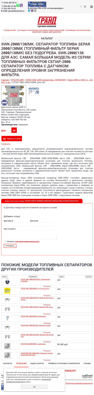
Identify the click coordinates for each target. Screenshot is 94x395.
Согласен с (23, 241)
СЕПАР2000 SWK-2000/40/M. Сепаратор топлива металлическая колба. (37, 354)
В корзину (14, 130)
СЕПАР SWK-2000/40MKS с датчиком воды (35, 288)
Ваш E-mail (34, 221)
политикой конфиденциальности (27, 241)
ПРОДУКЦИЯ (17, 79)
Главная (5, 79)
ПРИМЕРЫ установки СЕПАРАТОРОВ (64, 363)
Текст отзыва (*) (9, 229)
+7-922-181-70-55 (8, 8)
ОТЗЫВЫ (87, 363)
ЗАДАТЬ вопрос (37, 363)
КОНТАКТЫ (7, 363)
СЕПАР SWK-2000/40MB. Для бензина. (33, 316)
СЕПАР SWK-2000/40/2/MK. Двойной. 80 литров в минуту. (37, 298)
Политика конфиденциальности (79, 383)
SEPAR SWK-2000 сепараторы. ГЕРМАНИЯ (46, 79)
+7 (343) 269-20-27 (9, 3)
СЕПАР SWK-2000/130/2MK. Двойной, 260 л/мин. (37, 307)
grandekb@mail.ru (16, 11)
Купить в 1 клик (14, 138)
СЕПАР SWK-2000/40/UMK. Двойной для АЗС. (36, 325)
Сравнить (5, 143)
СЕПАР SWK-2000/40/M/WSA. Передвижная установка (35, 280)
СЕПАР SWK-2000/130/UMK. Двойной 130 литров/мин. (37, 335)
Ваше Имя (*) (8, 221)
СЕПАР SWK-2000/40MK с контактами (33, 344)
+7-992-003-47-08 (8, 6)
